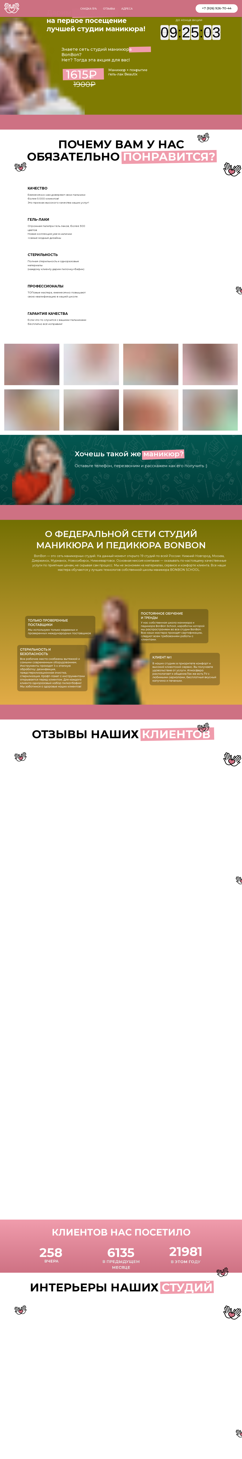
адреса (127, 8)
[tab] (60, 195)
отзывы (109, 8)
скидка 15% (88, 8)
